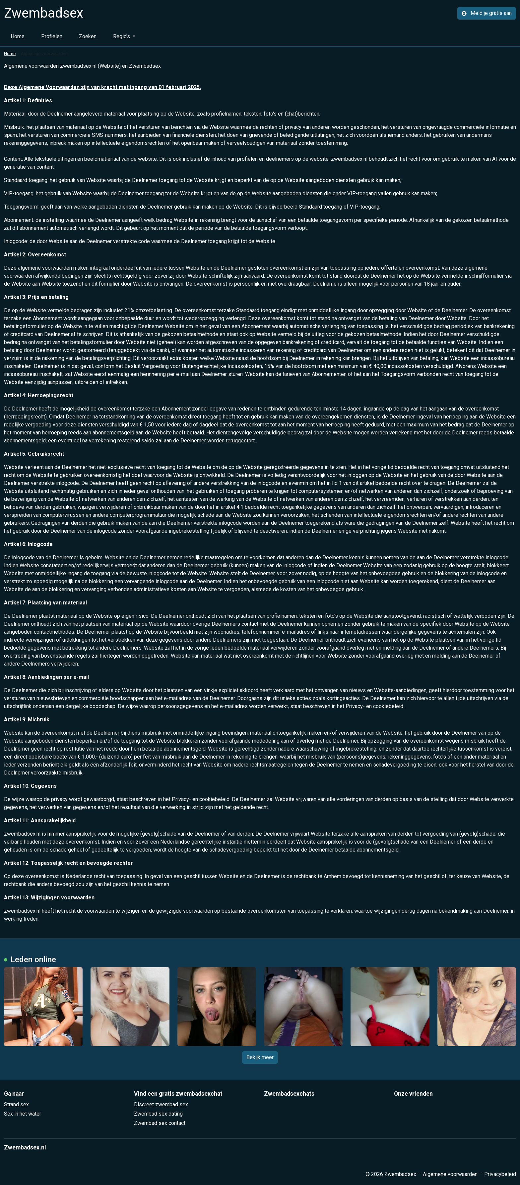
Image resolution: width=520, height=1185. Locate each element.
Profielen (51, 36)
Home (18, 36)
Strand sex (16, 1104)
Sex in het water (22, 1114)
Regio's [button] (122, 36)
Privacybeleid (500, 1174)
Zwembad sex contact (159, 1123)
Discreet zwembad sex (161, 1104)
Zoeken (88, 36)
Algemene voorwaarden (450, 1174)
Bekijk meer (260, 1057)
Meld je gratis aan (487, 13)
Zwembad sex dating (158, 1114)
